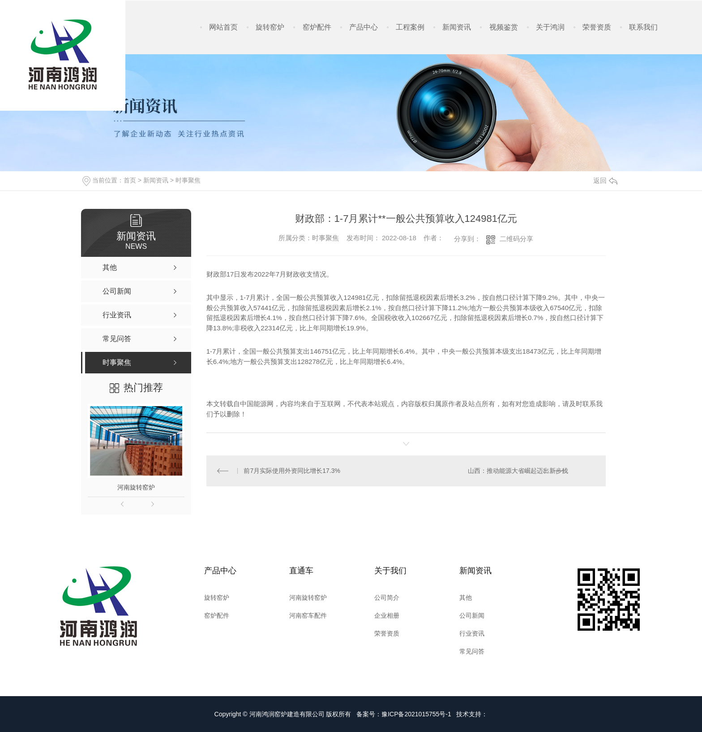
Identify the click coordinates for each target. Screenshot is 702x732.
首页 (130, 180)
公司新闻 (471, 615)
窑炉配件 (317, 27)
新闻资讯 (456, 27)
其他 (465, 597)
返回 (605, 180)
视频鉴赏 (503, 27)
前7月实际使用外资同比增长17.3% (292, 471)
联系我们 (643, 27)
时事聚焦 (188, 180)
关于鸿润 (550, 27)
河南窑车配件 (308, 615)
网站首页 (223, 27)
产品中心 (363, 27)
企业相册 (386, 615)
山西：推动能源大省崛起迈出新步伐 (517, 471)
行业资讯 (471, 633)
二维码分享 (516, 239)
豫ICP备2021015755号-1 (416, 714)
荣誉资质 (596, 27)
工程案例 (410, 27)
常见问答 (471, 651)
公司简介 (386, 597)
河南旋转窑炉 (136, 487)
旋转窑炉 (270, 27)
